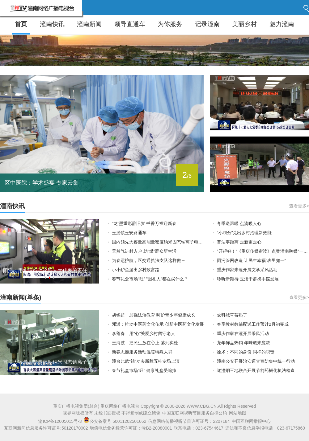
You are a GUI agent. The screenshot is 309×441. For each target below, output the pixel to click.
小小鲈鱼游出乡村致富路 (135, 269)
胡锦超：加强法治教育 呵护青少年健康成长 (153, 314)
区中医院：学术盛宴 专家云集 (41, 183)
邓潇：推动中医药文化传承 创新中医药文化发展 (158, 324)
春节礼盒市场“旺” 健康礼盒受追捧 (144, 370)
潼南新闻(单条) (20, 297)
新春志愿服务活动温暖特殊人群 (142, 351)
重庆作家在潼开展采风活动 (243, 333)
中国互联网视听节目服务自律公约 (194, 412)
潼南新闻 (89, 24)
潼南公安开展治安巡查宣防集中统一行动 (256, 361)
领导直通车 (129, 24)
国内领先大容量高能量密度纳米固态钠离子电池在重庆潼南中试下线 (158, 241)
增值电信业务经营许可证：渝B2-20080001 (131, 428)
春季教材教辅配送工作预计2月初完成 (253, 324)
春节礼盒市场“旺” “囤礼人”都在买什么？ (150, 278)
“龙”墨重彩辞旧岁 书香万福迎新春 (144, 223)
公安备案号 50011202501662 (115, 421)
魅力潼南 (281, 24)
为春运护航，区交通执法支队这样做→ (148, 260)
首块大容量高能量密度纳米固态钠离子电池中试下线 (49, 362)
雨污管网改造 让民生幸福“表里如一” (251, 260)
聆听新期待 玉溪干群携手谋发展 (248, 278)
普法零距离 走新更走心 (239, 241)
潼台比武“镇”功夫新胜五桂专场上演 (146, 361)
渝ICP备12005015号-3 (60, 421)
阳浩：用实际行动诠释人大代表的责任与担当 (49, 270)
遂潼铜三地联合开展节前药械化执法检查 (256, 370)
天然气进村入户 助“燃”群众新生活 (144, 251)
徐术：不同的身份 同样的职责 (245, 351)
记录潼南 (207, 24)
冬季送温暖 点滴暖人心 (239, 223)
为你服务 (170, 24)
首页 (21, 24)
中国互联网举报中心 (251, 421)
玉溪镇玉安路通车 (129, 232)
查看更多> (299, 205)
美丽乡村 (244, 24)
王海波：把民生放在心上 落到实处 (145, 342)
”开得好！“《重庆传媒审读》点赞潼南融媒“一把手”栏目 (263, 251)
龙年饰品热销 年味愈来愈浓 (243, 342)
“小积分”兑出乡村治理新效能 (244, 232)
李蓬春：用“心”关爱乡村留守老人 (143, 333)
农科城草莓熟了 (232, 314)
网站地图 (237, 412)
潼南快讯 (52, 24)
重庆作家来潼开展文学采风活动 (247, 269)
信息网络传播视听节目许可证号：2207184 (189, 421)
